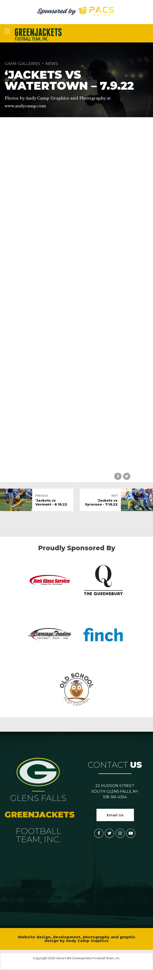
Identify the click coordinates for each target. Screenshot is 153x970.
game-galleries (22, 63)
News (51, 63)
